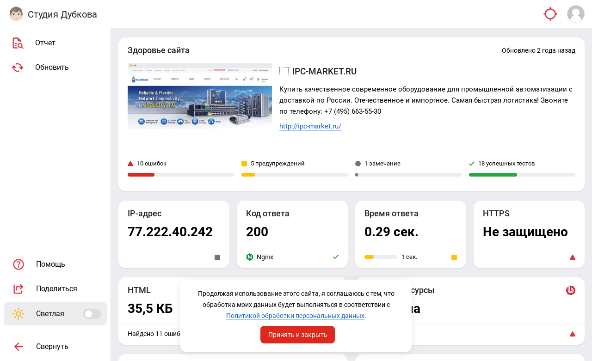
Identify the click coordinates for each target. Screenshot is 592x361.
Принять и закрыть (297, 334)
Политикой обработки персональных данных (295, 315)
